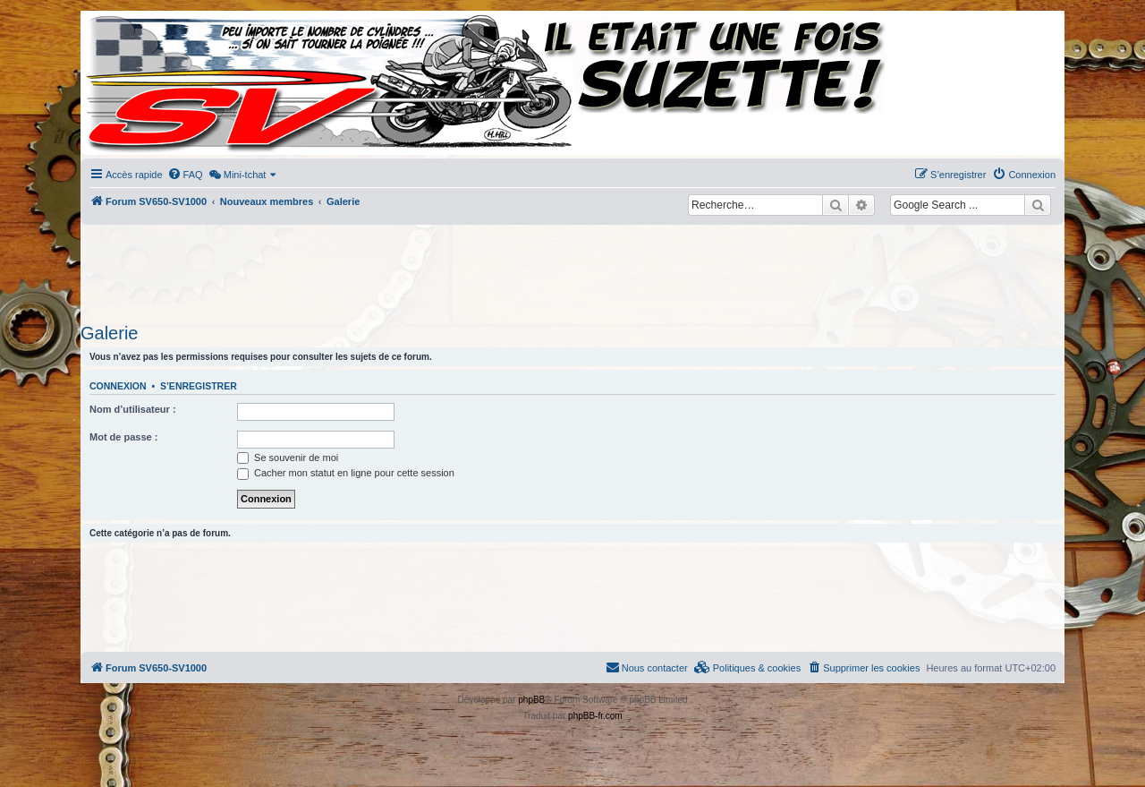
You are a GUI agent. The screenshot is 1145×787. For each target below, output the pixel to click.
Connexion (118, 386)
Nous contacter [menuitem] (647, 667)
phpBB (531, 700)
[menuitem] (185, 174)
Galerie (109, 333)
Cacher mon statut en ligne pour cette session (345, 472)
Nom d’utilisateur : (132, 409)
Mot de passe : (123, 437)
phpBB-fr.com (595, 716)
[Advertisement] (572, 268)
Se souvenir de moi (287, 457)
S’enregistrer (198, 386)
